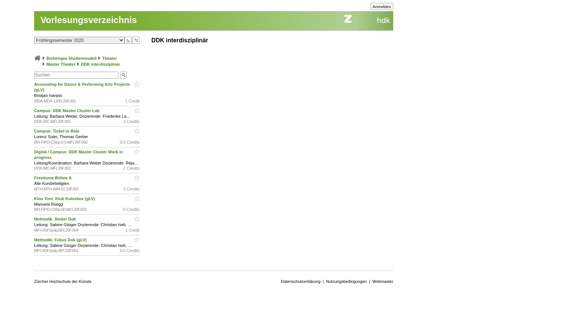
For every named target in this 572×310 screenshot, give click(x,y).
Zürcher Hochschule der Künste (63, 281)
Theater (109, 58)
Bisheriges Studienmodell (71, 58)
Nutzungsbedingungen (346, 281)
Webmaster (382, 281)
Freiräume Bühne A (53, 178)
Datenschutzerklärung (300, 281)
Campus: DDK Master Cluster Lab (67, 110)
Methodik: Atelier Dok (55, 219)
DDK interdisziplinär (100, 64)
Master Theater (60, 64)
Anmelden (382, 6)
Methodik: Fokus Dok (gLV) (61, 240)
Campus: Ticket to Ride (57, 131)
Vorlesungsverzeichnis (88, 20)
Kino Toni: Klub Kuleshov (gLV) (65, 198)
